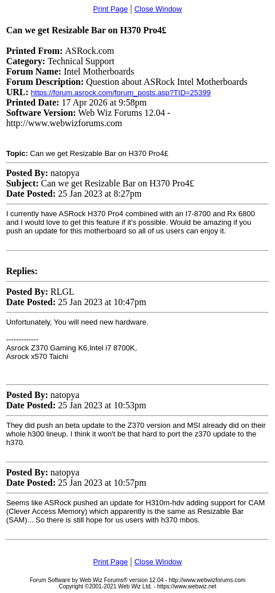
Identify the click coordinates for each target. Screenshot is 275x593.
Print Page (110, 9)
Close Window (158, 9)
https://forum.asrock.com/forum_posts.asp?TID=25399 (121, 92)
